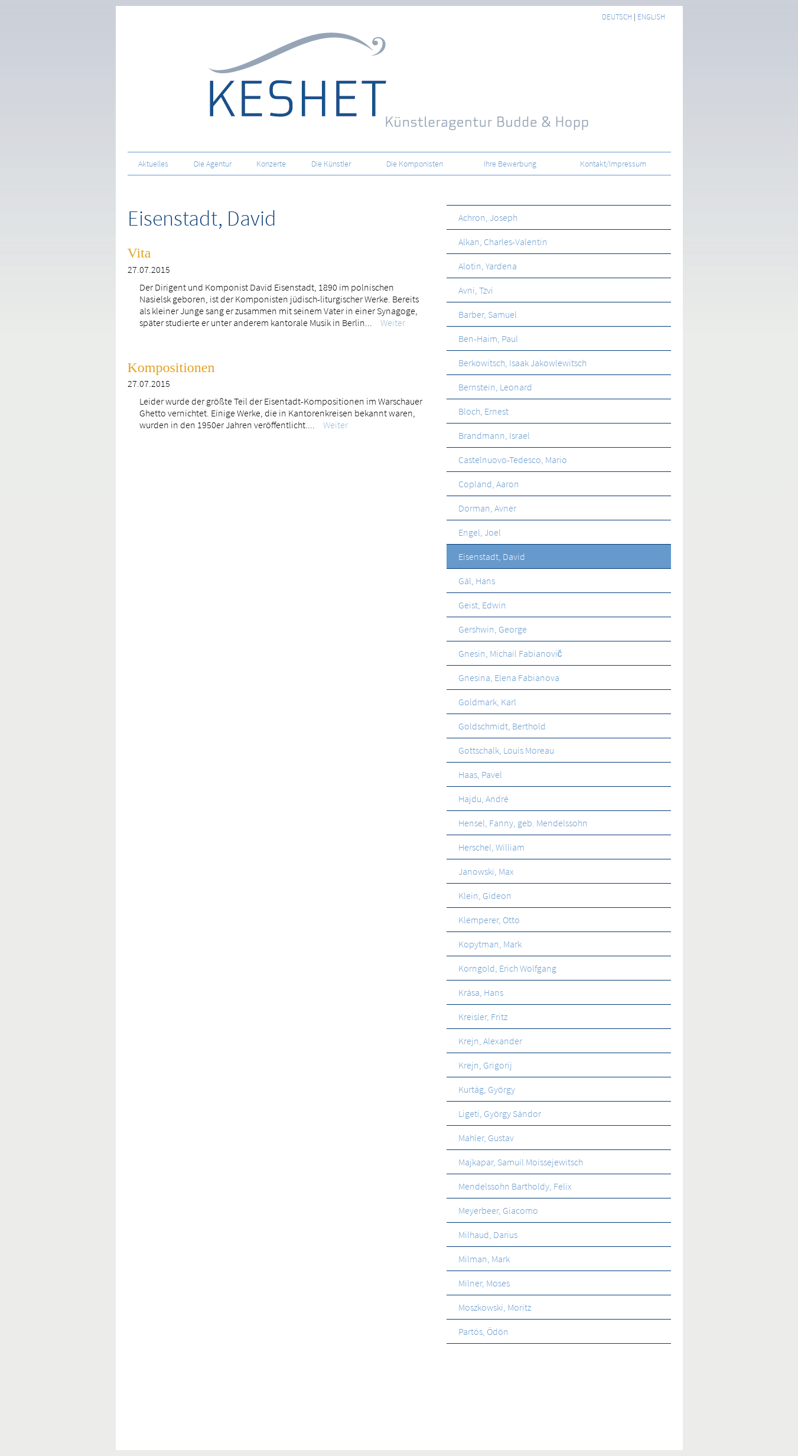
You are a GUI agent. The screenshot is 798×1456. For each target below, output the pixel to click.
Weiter (384, 322)
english (651, 17)
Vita (139, 252)
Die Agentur (213, 163)
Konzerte (271, 163)
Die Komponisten (414, 163)
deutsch (617, 17)
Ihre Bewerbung (510, 163)
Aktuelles (153, 163)
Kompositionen (171, 367)
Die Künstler (331, 163)
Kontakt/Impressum (613, 163)
